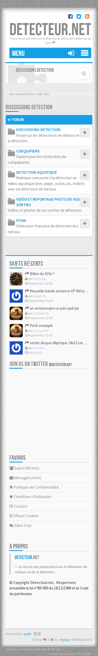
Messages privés (25, 477)
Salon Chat (20, 525)
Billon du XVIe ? (39, 273)
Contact (18, 506)
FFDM (21, 220)
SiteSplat (65, 640)
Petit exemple (39, 325)
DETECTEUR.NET (50, 30)
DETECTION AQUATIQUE (36, 172)
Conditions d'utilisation (30, 496)
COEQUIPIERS (27, 151)
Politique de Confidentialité (34, 487)
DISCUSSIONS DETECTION (28, 107)
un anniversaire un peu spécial (52, 308)
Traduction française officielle (26, 649)
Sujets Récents (24, 468)
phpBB (27, 634)
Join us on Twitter (40, 364)
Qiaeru (55, 649)
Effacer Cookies (24, 515)
